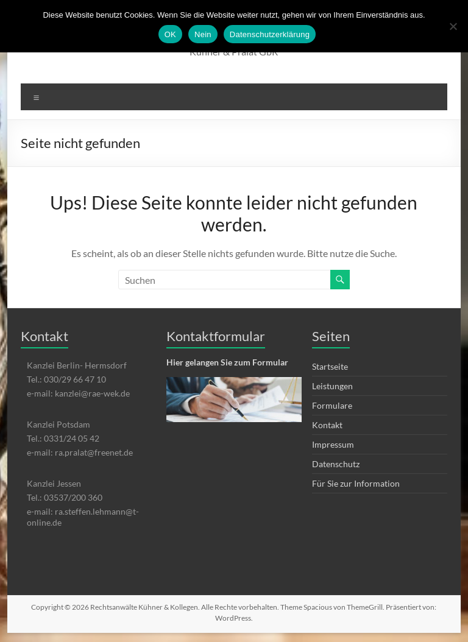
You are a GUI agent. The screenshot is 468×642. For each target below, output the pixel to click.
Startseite (330, 366)
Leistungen (332, 386)
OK (170, 34)
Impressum (333, 444)
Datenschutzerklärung (270, 34)
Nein (202, 34)
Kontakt (327, 425)
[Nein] (453, 26)
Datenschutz (336, 464)
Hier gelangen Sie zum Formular (227, 362)
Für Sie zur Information (356, 483)
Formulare (332, 405)
